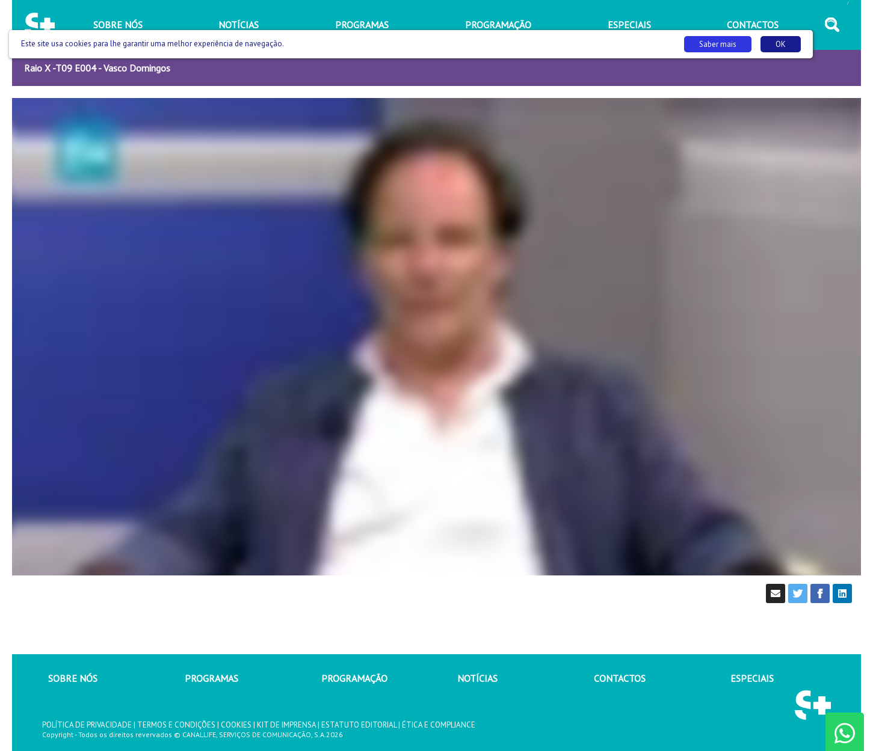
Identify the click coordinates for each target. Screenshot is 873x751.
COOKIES (236, 725)
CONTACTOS (620, 678)
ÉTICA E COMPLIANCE (438, 725)
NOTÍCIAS (477, 678)
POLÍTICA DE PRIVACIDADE (87, 725)
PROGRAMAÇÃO (354, 678)
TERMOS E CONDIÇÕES (176, 725)
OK (781, 44)
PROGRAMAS (211, 678)
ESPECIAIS (752, 678)
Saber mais (717, 44)
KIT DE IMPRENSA (286, 725)
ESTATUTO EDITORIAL (358, 725)
